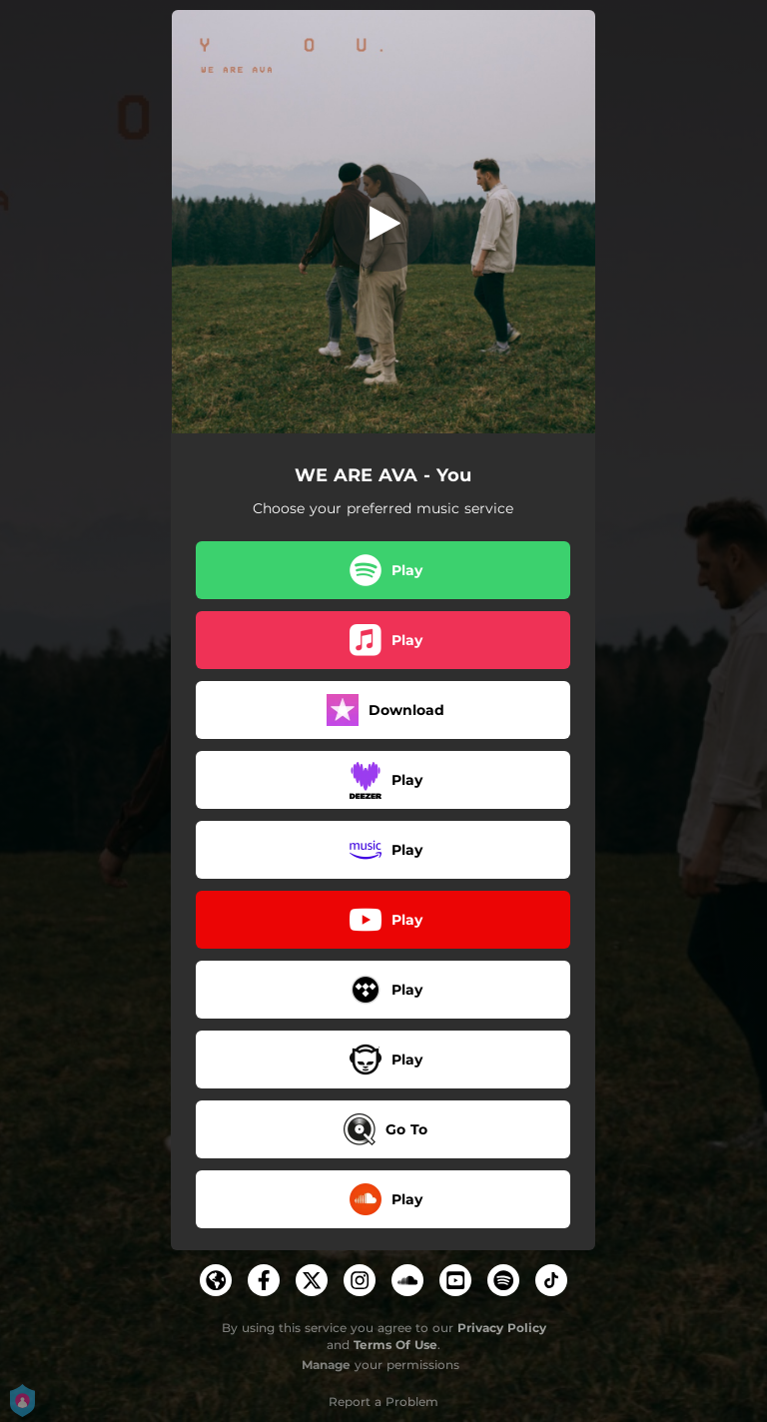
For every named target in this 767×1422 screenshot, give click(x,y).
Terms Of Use (395, 1344)
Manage (326, 1364)
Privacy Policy (501, 1327)
